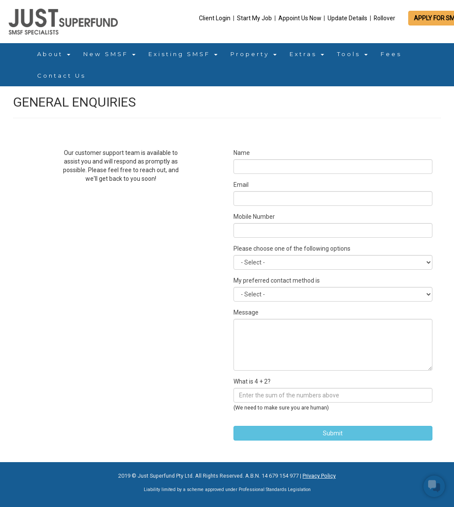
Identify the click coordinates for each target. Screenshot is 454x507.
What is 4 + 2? (252, 381)
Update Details (348, 18)
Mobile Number (254, 216)
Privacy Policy (319, 475)
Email (241, 184)
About (53, 53)
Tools (352, 53)
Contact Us (61, 75)
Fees (391, 53)
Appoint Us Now (300, 18)
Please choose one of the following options (291, 248)
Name (241, 152)
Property (253, 53)
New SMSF (109, 53)
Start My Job (255, 18)
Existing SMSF (183, 53)
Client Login (215, 18)
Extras (307, 53)
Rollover (384, 18)
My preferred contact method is (276, 280)
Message (246, 312)
